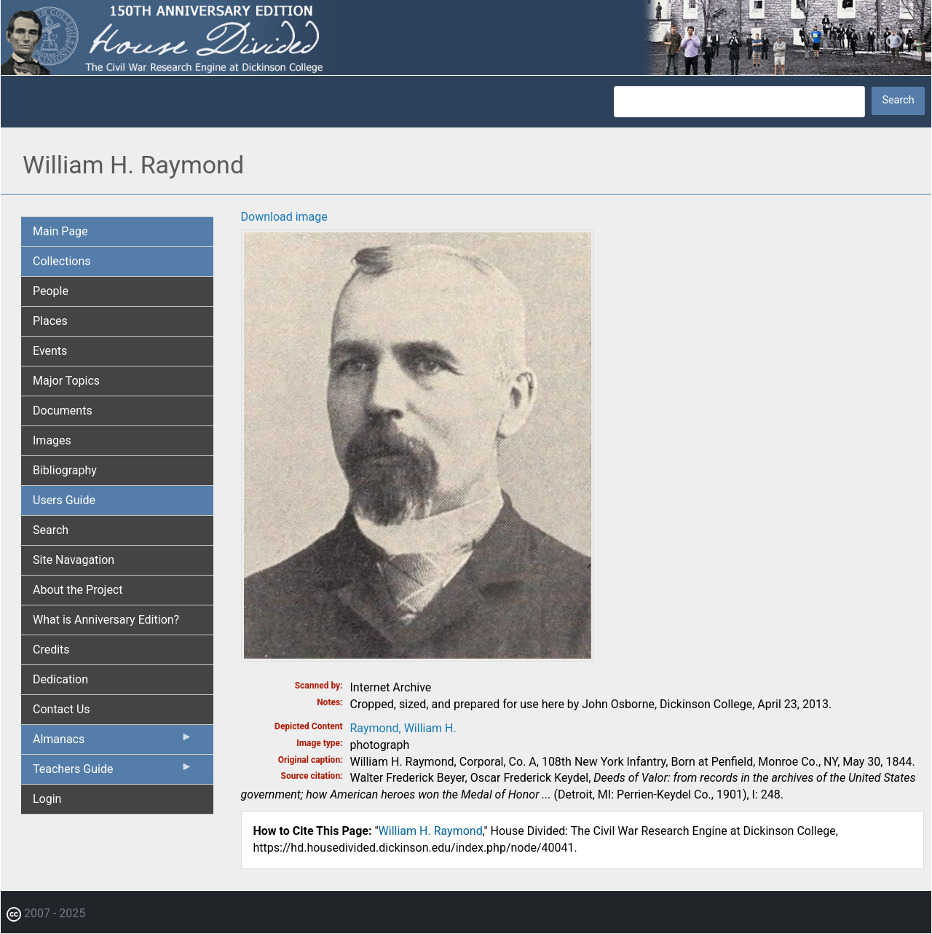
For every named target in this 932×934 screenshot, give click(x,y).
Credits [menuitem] (51, 649)
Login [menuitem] (47, 799)
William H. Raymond (431, 831)
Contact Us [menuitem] (61, 709)
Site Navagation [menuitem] (73, 560)
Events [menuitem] (50, 351)
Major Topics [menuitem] (66, 381)
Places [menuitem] (50, 321)
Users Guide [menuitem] (64, 500)
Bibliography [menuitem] (65, 470)
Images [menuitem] (52, 440)
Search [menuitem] (50, 530)
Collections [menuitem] (62, 261)
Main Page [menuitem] (60, 231)
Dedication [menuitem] (60, 679)
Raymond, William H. (403, 728)
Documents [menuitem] (62, 410)
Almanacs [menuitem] (113, 742)
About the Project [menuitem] (77, 590)
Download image (284, 217)
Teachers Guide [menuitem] (113, 772)
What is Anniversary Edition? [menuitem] (106, 620)
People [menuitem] (50, 291)
